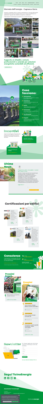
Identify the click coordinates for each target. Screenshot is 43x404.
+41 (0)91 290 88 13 (28, 256)
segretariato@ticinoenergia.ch (19, 393)
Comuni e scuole (36, 4)
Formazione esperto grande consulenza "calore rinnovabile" (31, 326)
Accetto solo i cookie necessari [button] (7, 401)
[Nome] (29, 348)
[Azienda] (29, 351)
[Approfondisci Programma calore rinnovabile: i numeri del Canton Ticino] (21, 184)
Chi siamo (15, 4)
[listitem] (28, 176)
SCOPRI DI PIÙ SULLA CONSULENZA (10, 263)
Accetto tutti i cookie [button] (15, 401)
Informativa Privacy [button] (12, 399)
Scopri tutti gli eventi (11, 299)
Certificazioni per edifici (25, 4)
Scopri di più (7, 67)
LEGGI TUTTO (12, 223)
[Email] (29, 353)
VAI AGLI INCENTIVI (12, 152)
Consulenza (19, 4)
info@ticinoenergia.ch (28, 260)
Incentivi (31, 4)
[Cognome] (29, 350)
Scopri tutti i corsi (29, 334)
